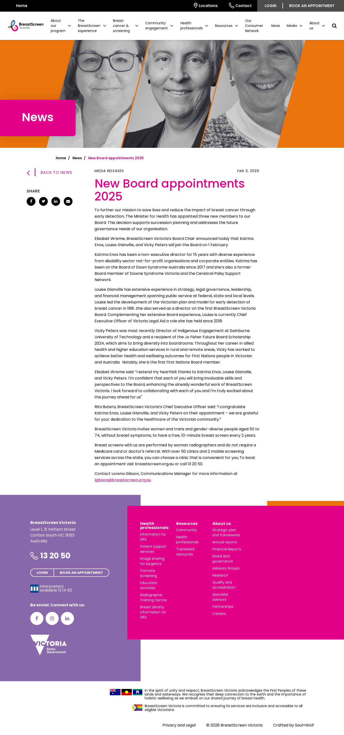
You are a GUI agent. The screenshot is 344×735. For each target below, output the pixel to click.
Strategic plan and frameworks (226, 532)
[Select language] (182, 6)
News (275, 25)
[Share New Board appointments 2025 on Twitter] (43, 201)
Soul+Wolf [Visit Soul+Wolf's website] (304, 725)
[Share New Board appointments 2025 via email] (68, 201)
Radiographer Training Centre (153, 597)
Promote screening (148, 573)
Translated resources (185, 552)
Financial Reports (226, 549)
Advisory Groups (226, 568)
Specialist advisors (220, 597)
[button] (60, 26)
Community (186, 530)
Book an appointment (312, 5)
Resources (187, 523)
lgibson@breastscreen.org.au (123, 480)
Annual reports (224, 542)
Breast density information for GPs (153, 612)
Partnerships (222, 606)
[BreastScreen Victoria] (23, 25)
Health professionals (154, 526)
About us (221, 523)
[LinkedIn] (67, 618)
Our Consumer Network (254, 25)
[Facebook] (36, 618)
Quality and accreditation (223, 585)
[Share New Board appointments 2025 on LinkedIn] (55, 201)
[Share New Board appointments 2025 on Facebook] (31, 201)
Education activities (148, 585)
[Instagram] (52, 618)
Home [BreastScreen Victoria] (18, 5)
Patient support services (153, 549)
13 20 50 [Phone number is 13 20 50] (55, 555)
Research (220, 575)
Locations (206, 5)
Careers (219, 613)
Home (61, 158)
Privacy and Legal (179, 725)
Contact (240, 5)
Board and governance (222, 559)
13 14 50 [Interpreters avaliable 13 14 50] (65, 590)
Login (270, 5)
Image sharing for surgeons (152, 561)
